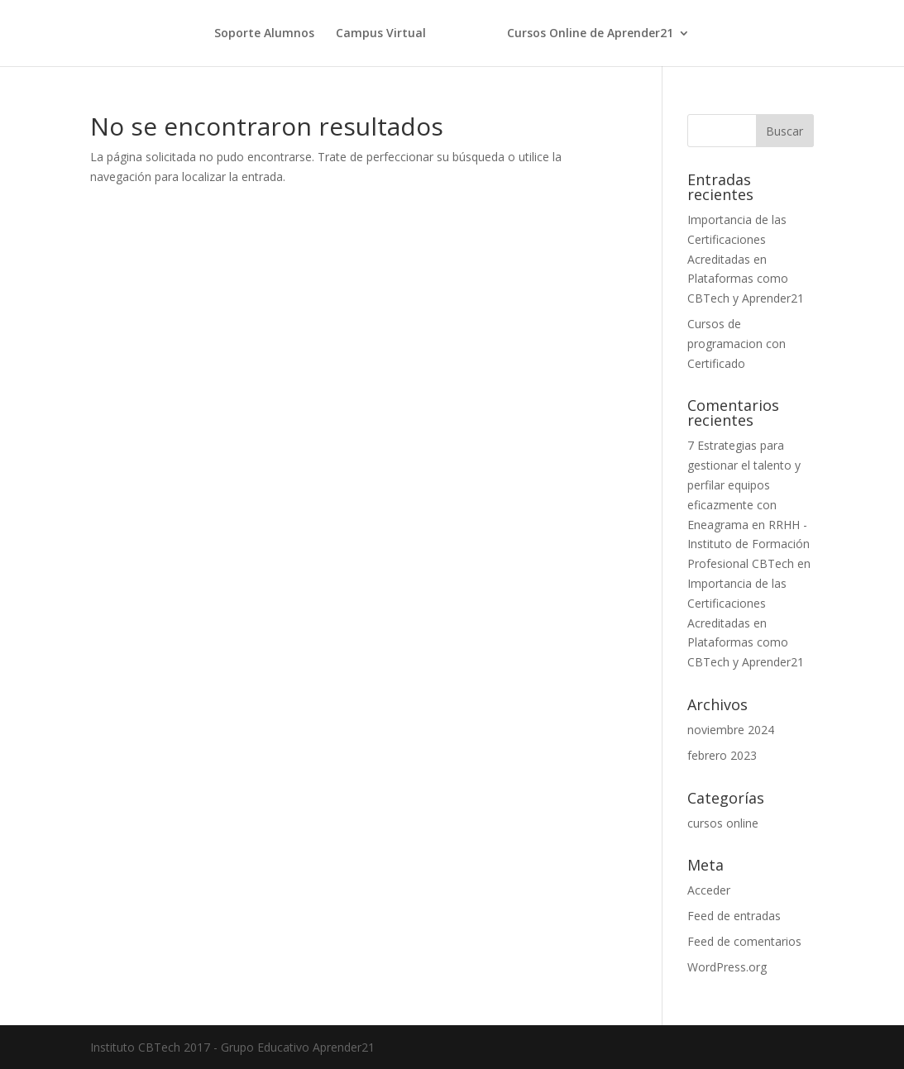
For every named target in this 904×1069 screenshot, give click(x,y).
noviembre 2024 (730, 729)
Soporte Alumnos (264, 34)
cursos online (722, 823)
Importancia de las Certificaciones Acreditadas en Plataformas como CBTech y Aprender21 (745, 259)
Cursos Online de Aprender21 (590, 34)
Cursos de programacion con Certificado (736, 343)
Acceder (708, 890)
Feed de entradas (734, 915)
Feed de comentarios (744, 941)
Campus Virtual (381, 34)
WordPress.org (727, 967)
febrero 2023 (722, 755)
